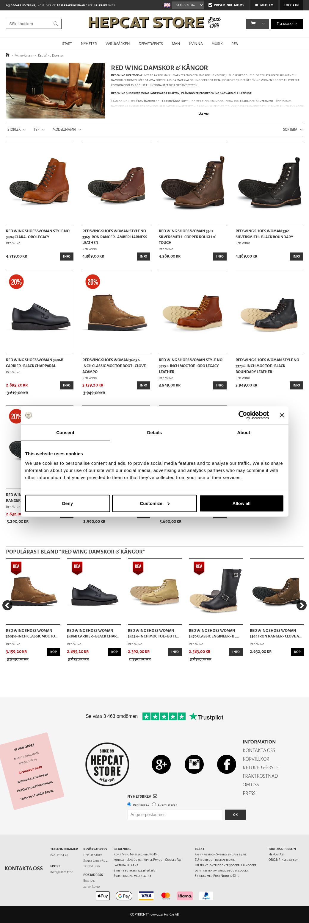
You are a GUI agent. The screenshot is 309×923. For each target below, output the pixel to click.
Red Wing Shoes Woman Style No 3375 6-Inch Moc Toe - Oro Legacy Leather (190, 365)
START (67, 43)
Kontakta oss (23, 868)
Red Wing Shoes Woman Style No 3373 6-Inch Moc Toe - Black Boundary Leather (267, 365)
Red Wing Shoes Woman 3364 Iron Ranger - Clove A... (276, 633)
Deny (67, 503)
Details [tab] (154, 432)
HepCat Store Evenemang (34, 787)
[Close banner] (282, 415)
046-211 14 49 (59, 855)
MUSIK (216, 43)
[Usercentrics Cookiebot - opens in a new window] (243, 415)
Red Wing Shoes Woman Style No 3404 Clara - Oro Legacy (38, 233)
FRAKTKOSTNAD (260, 776)
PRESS (249, 793)
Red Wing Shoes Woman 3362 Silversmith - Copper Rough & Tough (187, 236)
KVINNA (196, 43)
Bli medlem (264, 5)
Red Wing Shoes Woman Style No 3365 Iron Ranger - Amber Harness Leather (114, 236)
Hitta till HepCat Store (37, 795)
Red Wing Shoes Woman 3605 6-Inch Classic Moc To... (31, 633)
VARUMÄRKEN (118, 43)
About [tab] (243, 432)
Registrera (141, 805)
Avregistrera (167, 805)
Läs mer (203, 113)
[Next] (302, 605)
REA (234, 43)
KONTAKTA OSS (259, 750)
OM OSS (251, 785)
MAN (176, 43)
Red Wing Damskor (51, 55)
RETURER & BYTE (261, 768)
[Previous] (7, 605)
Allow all (242, 503)
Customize (155, 503)
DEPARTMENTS (151, 43)
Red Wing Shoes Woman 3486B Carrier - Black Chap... (93, 633)
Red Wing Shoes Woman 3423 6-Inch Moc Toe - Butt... (153, 633)
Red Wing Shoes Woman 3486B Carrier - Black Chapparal (34, 362)
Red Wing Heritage (125, 75)
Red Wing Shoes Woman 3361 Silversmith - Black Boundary (264, 233)
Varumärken (23, 55)
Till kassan (285, 23)
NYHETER (89, 43)
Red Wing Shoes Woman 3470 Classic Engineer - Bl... (214, 633)
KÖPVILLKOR (256, 759)
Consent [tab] (65, 432)
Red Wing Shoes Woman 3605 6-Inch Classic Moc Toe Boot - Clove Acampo (114, 365)
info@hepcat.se (61, 872)
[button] (253, 24)
